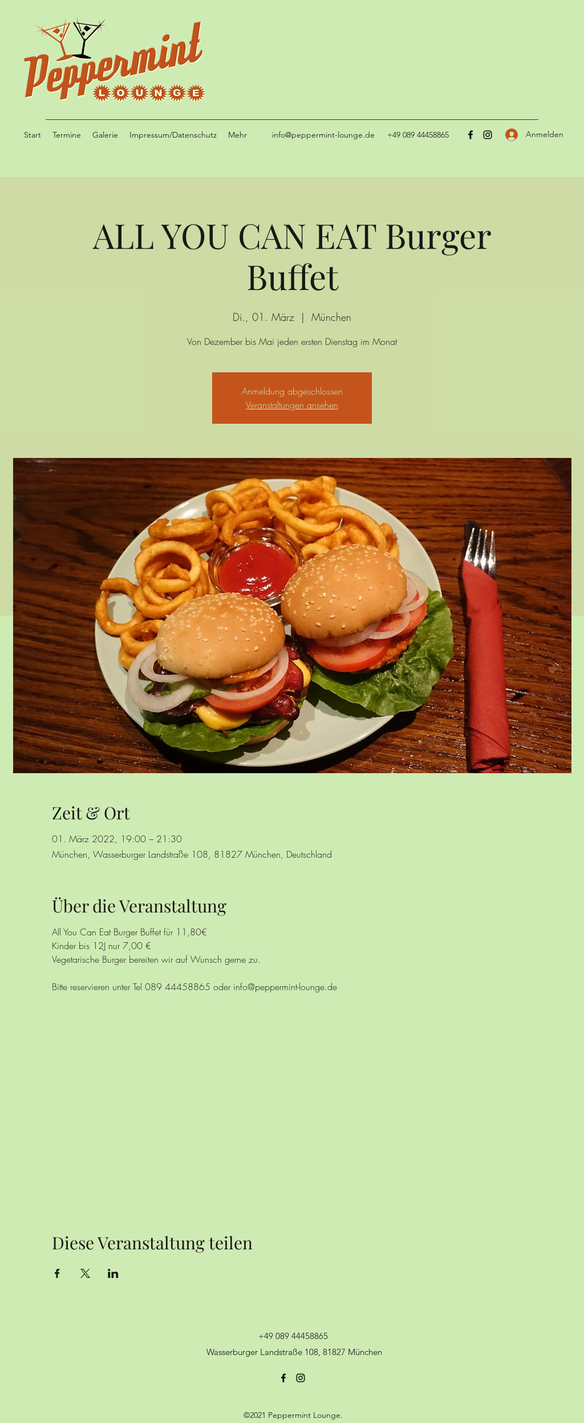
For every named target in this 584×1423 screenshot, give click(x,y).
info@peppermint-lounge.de (323, 135)
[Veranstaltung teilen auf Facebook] (57, 1273)
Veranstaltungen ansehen (292, 405)
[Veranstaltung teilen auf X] (85, 1273)
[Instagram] (487, 134)
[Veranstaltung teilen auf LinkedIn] (113, 1273)
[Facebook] (470, 134)
